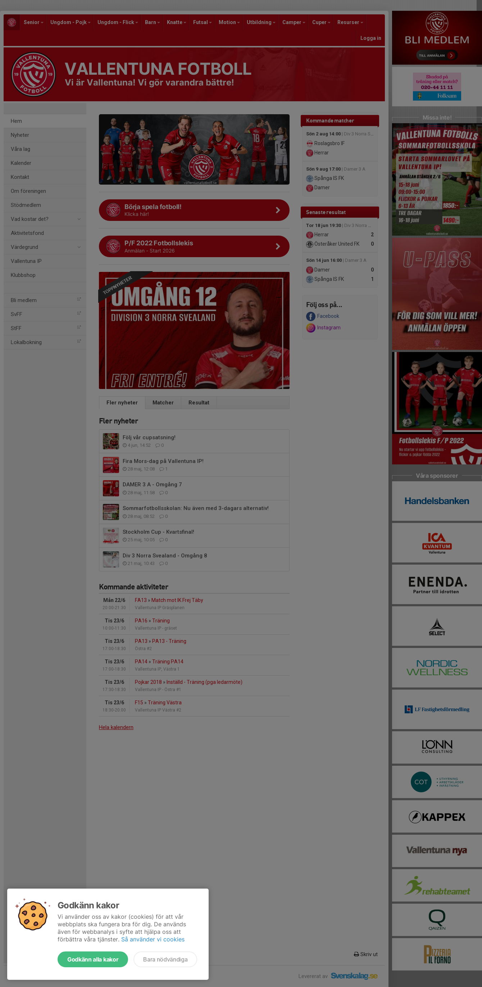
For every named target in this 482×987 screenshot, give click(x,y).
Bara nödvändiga (165, 959)
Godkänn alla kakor (92, 959)
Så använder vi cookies (153, 939)
